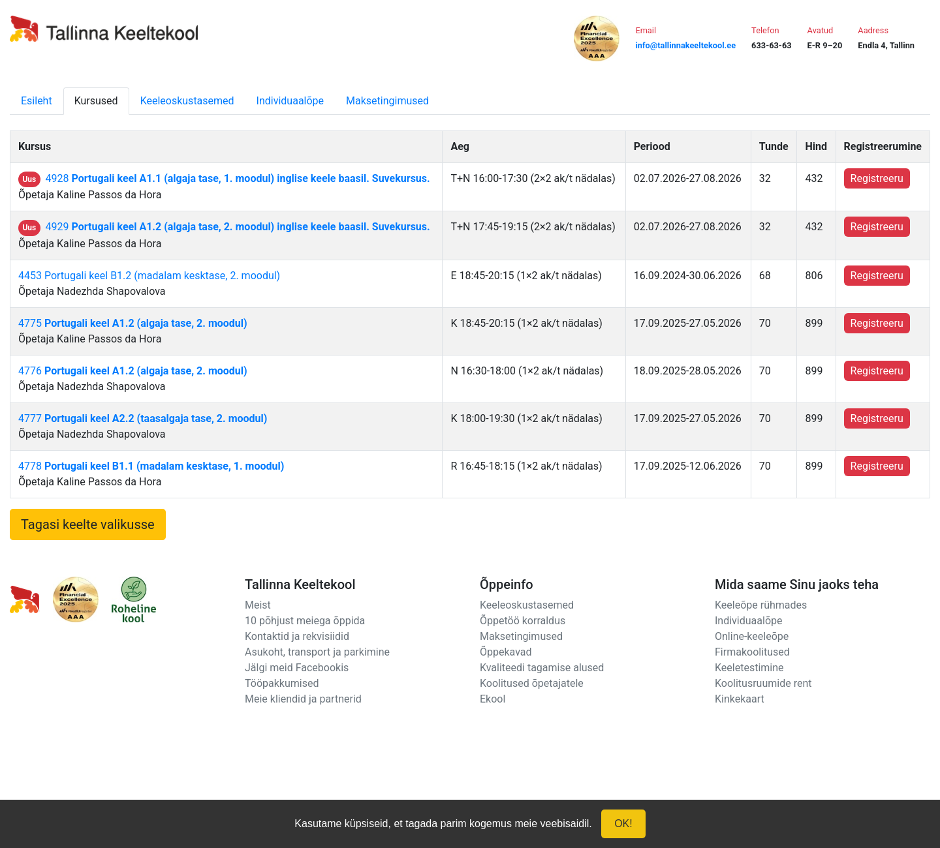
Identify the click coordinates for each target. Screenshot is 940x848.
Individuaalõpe (290, 101)
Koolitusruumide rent (763, 683)
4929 (238, 226)
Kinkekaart (739, 699)
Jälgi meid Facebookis (297, 667)
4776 (132, 371)
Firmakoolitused (752, 652)
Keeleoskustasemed (187, 101)
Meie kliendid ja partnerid (303, 699)
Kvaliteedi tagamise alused (542, 667)
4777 (142, 418)
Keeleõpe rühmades (761, 605)
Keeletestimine (749, 667)
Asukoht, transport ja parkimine (317, 652)
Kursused (96, 101)
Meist (258, 605)
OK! (623, 823)
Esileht (36, 101)
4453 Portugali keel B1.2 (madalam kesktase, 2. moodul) (149, 275)
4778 (151, 466)
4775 (132, 323)
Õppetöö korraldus (522, 620)
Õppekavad (506, 652)
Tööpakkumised (282, 683)
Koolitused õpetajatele (532, 683)
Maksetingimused (387, 101)
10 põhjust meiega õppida (305, 620)
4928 (238, 178)
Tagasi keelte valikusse (88, 524)
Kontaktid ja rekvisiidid (297, 636)
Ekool (492, 699)
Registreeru (877, 178)
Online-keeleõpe (752, 636)
